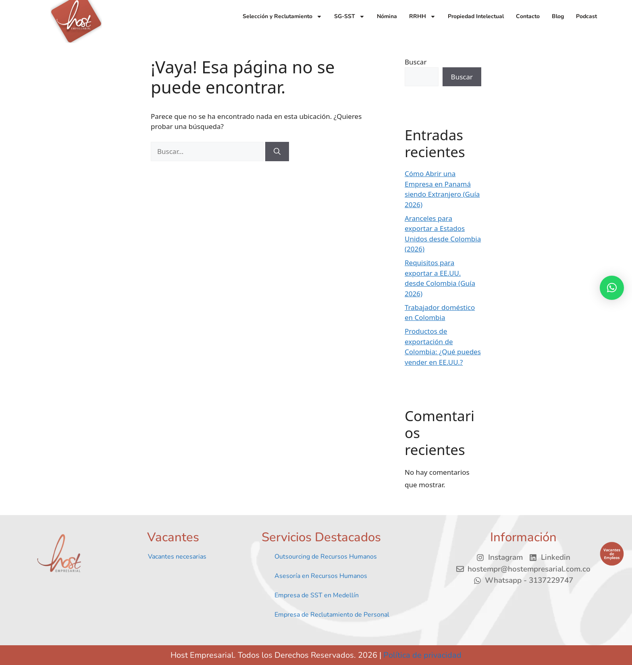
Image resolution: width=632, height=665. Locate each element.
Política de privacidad (422, 655)
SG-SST (349, 16)
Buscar (415, 61)
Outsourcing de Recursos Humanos (325, 556)
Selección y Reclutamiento (282, 16)
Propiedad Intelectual (476, 16)
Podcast (586, 16)
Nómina (387, 16)
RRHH (422, 16)
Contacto (528, 16)
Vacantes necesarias (177, 556)
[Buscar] (277, 151)
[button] (612, 288)
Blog (558, 16)
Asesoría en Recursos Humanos (320, 575)
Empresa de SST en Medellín (316, 595)
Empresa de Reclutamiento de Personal (331, 614)
